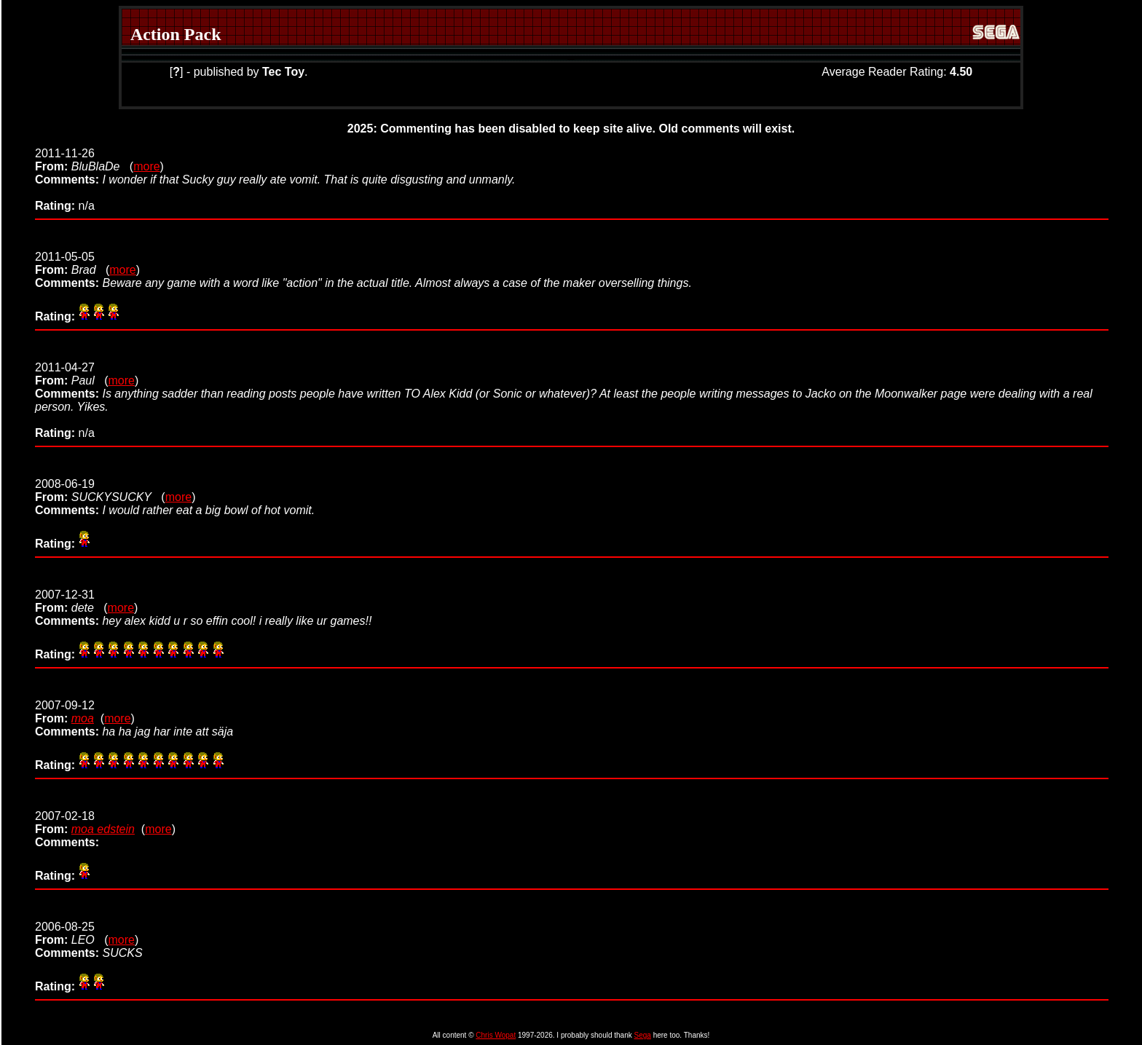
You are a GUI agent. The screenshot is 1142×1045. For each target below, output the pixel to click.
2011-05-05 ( (72, 263)
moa (82, 718)
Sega (642, 1035)
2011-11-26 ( (84, 160)
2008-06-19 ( (100, 490)
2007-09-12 (65, 712)
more (146, 166)
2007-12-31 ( (71, 601)
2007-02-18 (65, 822)
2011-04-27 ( (71, 374)
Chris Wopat (496, 1035)
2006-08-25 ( (71, 933)
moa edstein (103, 829)
